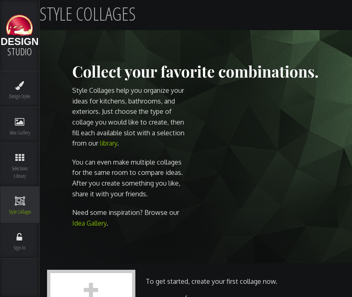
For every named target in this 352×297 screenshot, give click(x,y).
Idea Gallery (89, 223)
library (108, 143)
